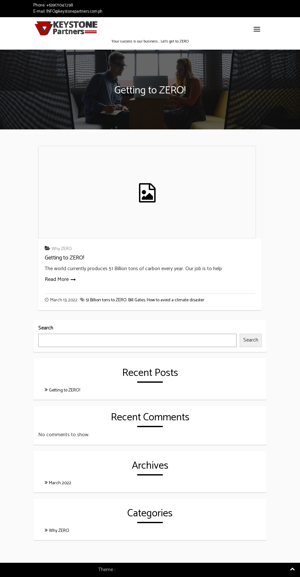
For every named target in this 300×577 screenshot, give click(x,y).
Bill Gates (136, 300)
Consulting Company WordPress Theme (159, 569)
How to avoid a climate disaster (175, 300)
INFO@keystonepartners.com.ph (74, 11)
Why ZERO (62, 249)
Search (45, 328)
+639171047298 (59, 5)
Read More (57, 279)
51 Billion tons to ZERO (106, 300)
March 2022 (60, 483)
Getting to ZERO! (64, 258)
